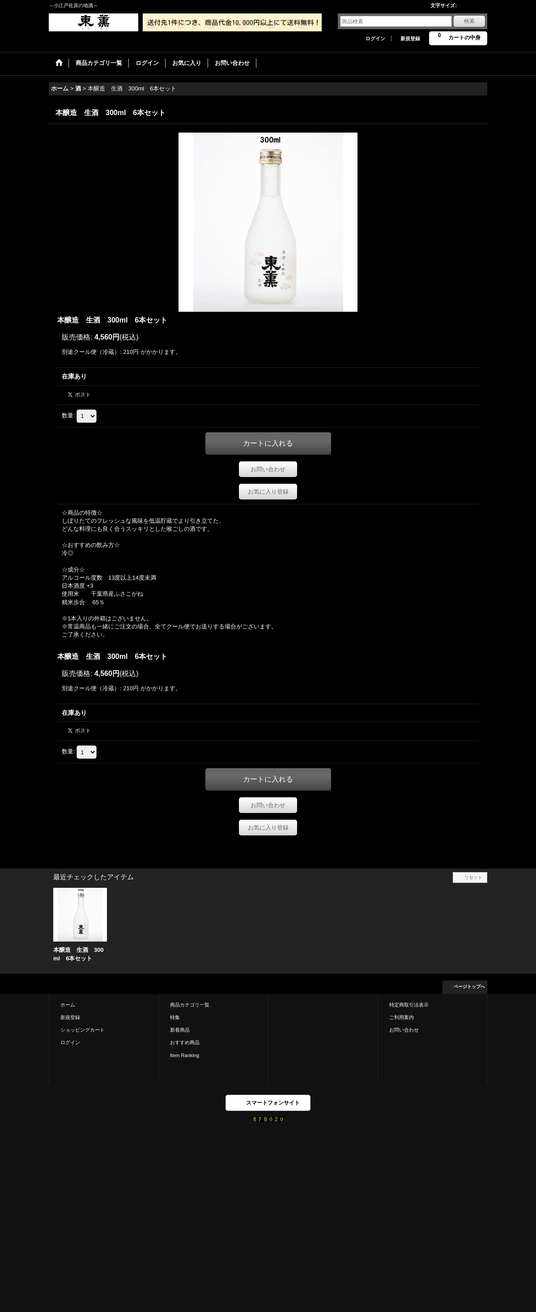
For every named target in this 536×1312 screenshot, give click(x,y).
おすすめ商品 (185, 1042)
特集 (175, 1017)
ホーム (67, 1004)
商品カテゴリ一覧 (189, 1004)
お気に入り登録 (268, 491)
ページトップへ (469, 986)
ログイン (375, 38)
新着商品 (180, 1029)
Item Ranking (184, 1055)
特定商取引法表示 (409, 1004)
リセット (473, 877)
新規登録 (410, 38)
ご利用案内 (401, 1017)
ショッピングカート (82, 1029)
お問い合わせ (268, 469)
